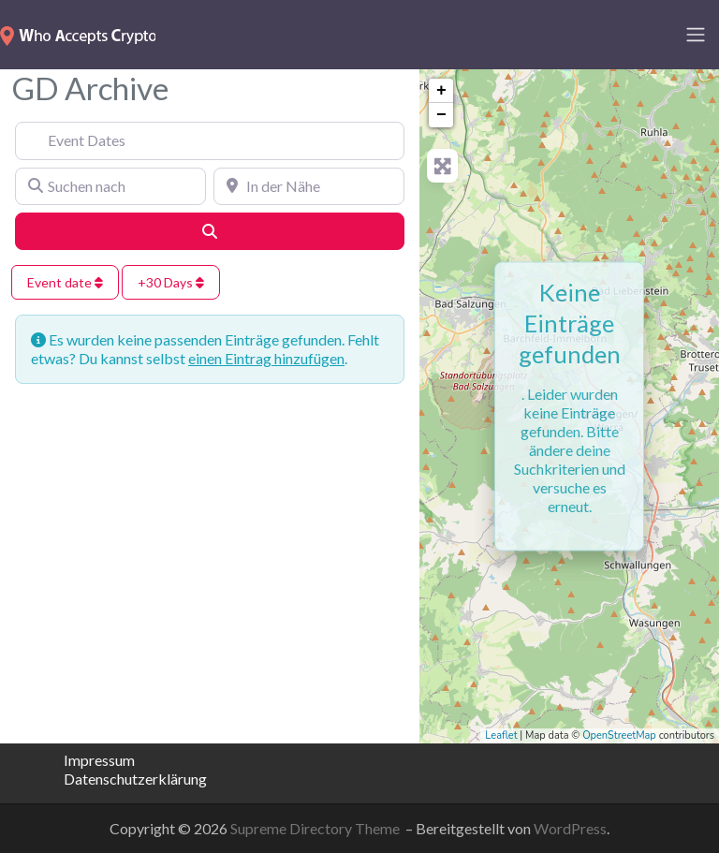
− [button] (441, 115)
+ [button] (441, 91)
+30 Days (171, 282)
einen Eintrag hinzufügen (266, 358)
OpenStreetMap (619, 735)
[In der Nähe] (308, 186)
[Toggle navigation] (695, 34)
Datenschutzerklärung (122, 778)
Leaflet (501, 735)
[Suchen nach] (110, 186)
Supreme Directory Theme (316, 828)
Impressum (99, 760)
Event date (65, 282)
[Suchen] (209, 231)
